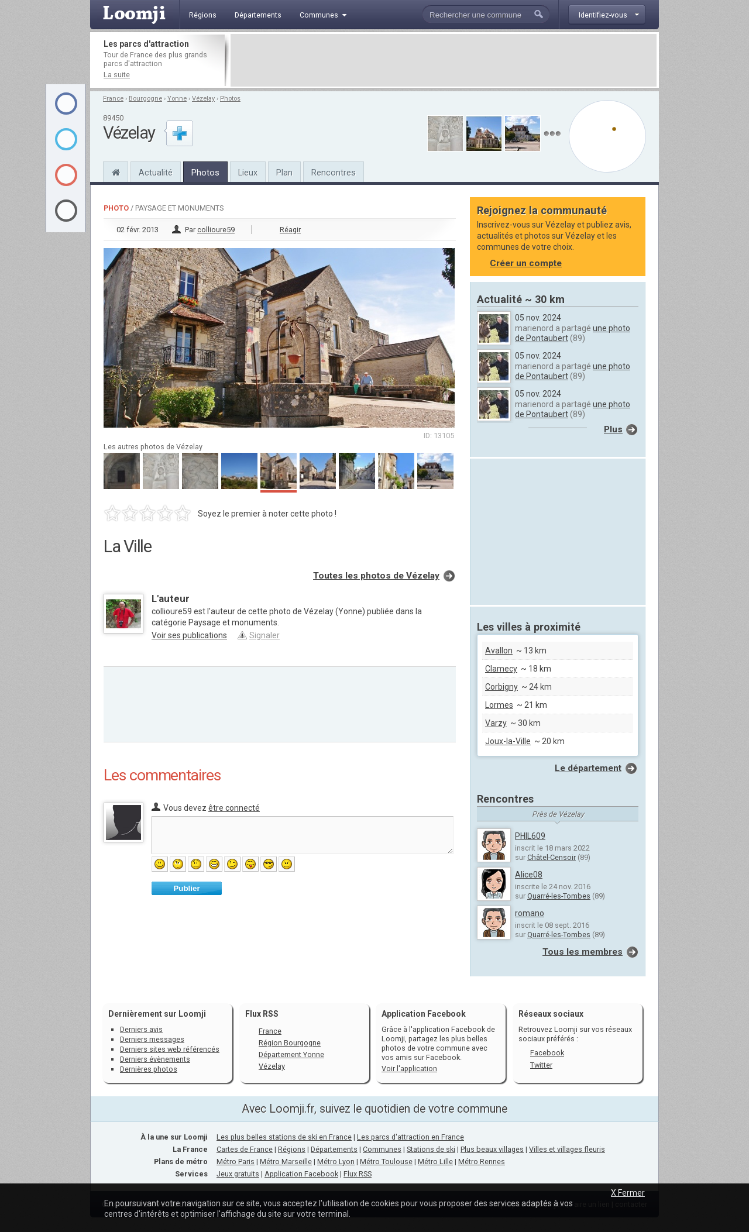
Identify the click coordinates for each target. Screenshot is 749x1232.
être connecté (234, 808)
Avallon (499, 650)
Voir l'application (409, 1068)
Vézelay (203, 98)
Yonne (177, 98)
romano (529, 913)
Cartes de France (245, 1149)
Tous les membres (582, 952)
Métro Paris (236, 1161)
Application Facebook (301, 1173)
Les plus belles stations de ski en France (284, 1137)
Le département (588, 768)
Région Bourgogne (290, 1042)
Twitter (541, 1065)
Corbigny (501, 686)
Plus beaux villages (492, 1149)
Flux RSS (262, 1013)
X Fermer (628, 1192)
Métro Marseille (286, 1161)
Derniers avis (141, 1029)
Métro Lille (435, 1161)
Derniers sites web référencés (169, 1049)
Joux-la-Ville (508, 741)
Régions (291, 1149)
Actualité (156, 172)
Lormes (499, 705)
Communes (382, 1149)
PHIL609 (530, 836)
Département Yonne (291, 1054)
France (113, 98)
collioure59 (216, 229)
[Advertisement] (444, 60)
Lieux (247, 172)
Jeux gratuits (238, 1173)
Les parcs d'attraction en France (410, 1137)
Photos (230, 98)
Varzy (496, 723)
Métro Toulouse (386, 1161)
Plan (284, 172)
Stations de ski (431, 1149)
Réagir (290, 229)
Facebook (547, 1052)
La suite (117, 74)
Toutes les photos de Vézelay (376, 575)
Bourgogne (145, 98)
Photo (116, 208)
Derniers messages (152, 1039)
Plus (613, 429)
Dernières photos (148, 1069)
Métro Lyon (336, 1161)
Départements (334, 1149)
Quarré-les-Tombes (558, 896)
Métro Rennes (481, 1161)
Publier (186, 888)
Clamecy (501, 668)
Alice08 (528, 874)
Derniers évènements (155, 1059)
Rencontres (333, 172)
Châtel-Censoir (551, 857)
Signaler (264, 635)
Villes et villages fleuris (567, 1149)
